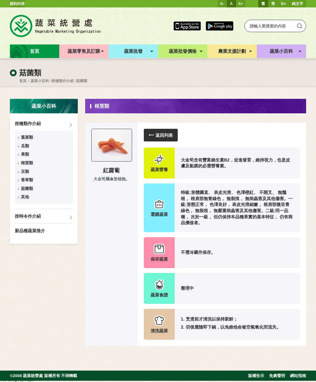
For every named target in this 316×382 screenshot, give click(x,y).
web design (9, 380)
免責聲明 (277, 376)
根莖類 (27, 163)
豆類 (25, 171)
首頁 (23, 81)
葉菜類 (27, 137)
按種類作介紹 (63, 81)
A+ (240, 4)
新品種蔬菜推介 (30, 230)
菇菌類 (81, 81)
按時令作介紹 (28, 216)
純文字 (297, 4)
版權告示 (256, 376)
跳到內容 (17, 4)
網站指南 (298, 376)
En (283, 4)
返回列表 (161, 135)
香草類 (27, 180)
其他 (25, 197)
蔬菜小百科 (40, 81)
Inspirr (30, 380)
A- (222, 4)
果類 (25, 154)
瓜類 (25, 146)
